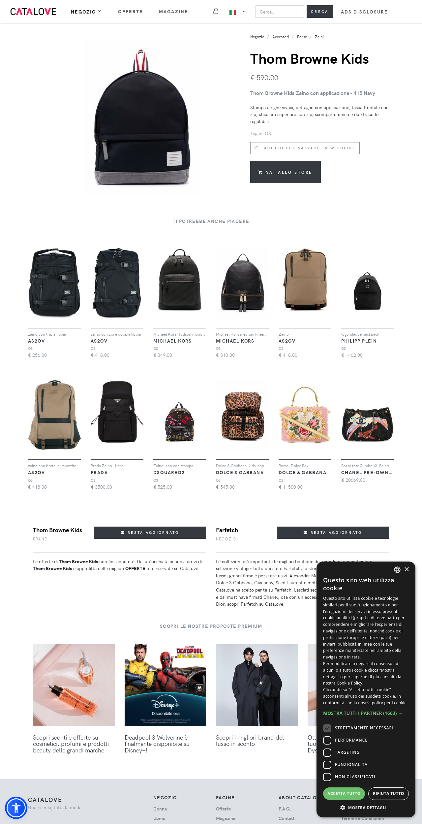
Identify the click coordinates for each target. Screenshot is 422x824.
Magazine (173, 11)
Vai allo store (285, 172)
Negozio (87, 11)
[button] (16, 807)
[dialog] (365, 689)
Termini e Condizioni (362, 818)
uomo (159, 818)
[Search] (280, 11)
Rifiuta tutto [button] (388, 793)
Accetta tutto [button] (343, 793)
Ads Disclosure (364, 12)
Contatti (287, 818)
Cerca (320, 11)
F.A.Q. (285, 809)
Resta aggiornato (150, 532)
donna (160, 809)
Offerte (130, 11)
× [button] (406, 569)
